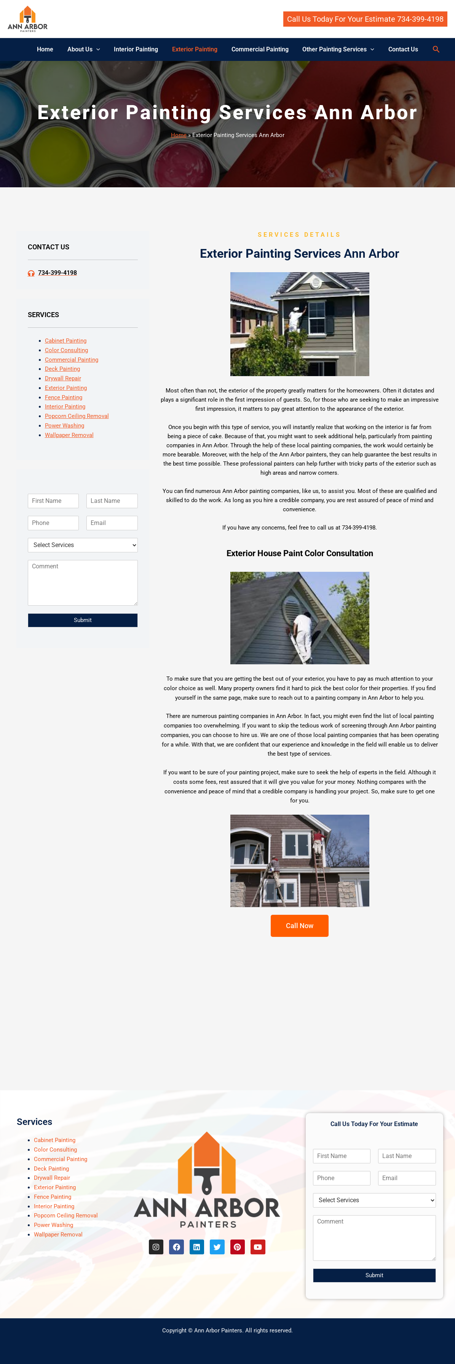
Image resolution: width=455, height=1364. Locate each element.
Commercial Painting (258, 49)
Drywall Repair (63, 378)
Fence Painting (63, 397)
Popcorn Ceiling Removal (77, 416)
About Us (87, 49)
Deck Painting (62, 368)
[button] (365, 19)
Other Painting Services (335, 49)
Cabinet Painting (65, 340)
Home (50, 49)
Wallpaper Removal (69, 435)
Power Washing (64, 425)
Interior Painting (138, 49)
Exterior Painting (194, 49)
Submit (83, 620)
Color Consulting (66, 350)
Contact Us (398, 49)
